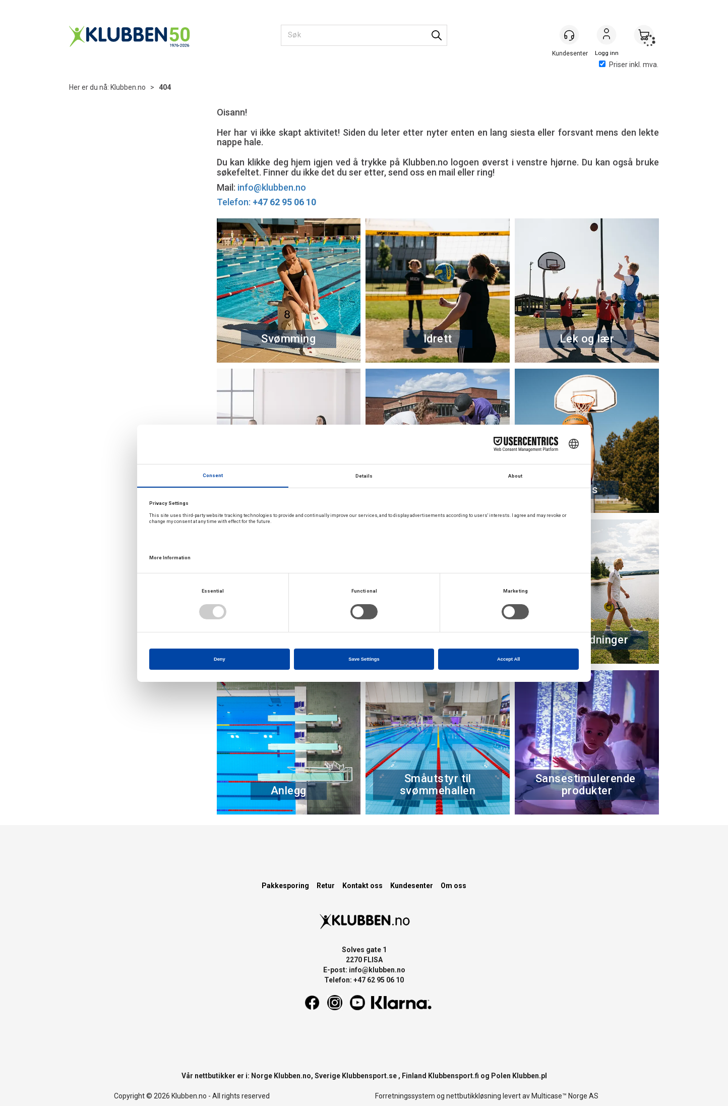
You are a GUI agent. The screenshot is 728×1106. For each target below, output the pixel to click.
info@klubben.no (271, 187)
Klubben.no (128, 87)
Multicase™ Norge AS (564, 1096)
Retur (326, 886)
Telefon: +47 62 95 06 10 (364, 980)
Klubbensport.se (369, 1076)
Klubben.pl (529, 1076)
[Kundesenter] (569, 34)
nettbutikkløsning (473, 1096)
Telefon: (266, 202)
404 (165, 87)
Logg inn (606, 35)
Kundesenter (411, 886)
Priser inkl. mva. (628, 65)
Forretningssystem (405, 1096)
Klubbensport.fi (453, 1076)
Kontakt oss (362, 886)
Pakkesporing (285, 886)
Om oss (453, 886)
